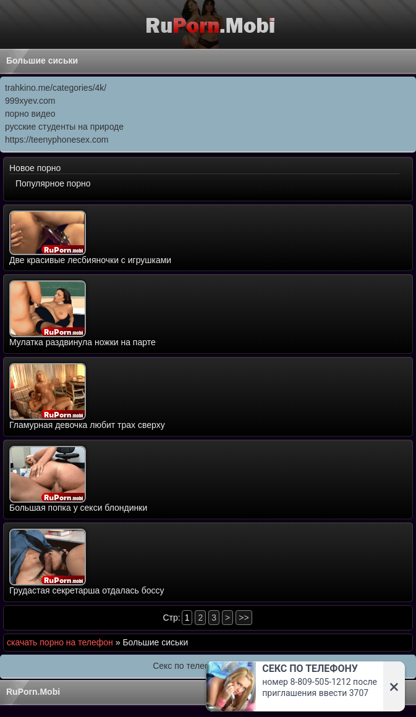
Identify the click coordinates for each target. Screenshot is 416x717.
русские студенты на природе (64, 127)
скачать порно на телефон (60, 642)
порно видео (30, 114)
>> (243, 618)
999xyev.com (30, 101)
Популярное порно (53, 183)
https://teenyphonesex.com (56, 140)
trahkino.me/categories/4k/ (55, 88)
